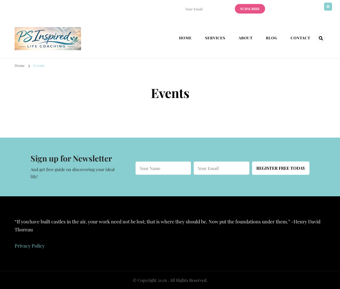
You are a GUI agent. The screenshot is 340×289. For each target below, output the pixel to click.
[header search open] (320, 37)
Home (185, 37)
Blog (271, 37)
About (246, 37)
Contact (300, 37)
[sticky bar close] (328, 7)
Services (215, 37)
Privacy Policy (30, 246)
